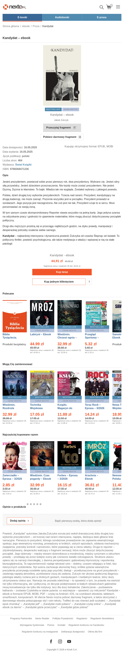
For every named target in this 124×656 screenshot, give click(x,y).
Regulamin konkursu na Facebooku (86, 625)
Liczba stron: (10, 160)
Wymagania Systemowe (32, 625)
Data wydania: (11, 151)
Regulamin (81, 618)
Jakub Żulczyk (61, 120)
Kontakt (61, 625)
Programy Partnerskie (21, 618)
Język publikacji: (12, 156)
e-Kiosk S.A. (71, 649)
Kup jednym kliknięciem (59, 281)
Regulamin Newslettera (102, 618)
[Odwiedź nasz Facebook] (51, 641)
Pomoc (50, 625)
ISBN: (6, 169)
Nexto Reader (42, 618)
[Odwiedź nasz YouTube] (69, 641)
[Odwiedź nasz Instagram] (60, 641)
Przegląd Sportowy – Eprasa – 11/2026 (95, 338)
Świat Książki (23, 164)
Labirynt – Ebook (40, 334)
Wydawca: (9, 164)
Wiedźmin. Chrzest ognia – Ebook (67, 338)
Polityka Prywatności (62, 618)
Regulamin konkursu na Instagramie (40, 631)
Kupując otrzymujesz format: (81, 146)
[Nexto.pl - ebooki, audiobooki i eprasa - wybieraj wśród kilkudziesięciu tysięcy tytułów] (15, 6)
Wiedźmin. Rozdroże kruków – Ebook (12, 408)
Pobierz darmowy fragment (59, 137)
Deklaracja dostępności (73, 631)
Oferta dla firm (95, 631)
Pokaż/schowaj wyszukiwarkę (102, 7)
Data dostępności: (13, 147)
